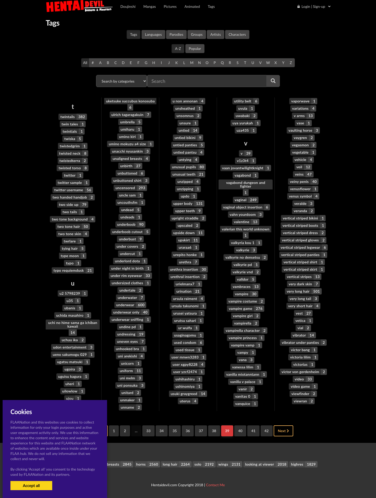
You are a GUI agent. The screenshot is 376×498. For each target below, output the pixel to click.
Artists (215, 34)
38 (214, 430)
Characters (237, 34)
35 (175, 430)
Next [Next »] (283, 430)
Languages (153, 34)
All (85, 62)
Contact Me (215, 485)
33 (148, 430)
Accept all (31, 485)
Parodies (176, 34)
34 (162, 430)
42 (267, 430)
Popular (195, 48)
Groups (197, 34)
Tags (133, 34)
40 (240, 430)
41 (253, 430)
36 (188, 430)
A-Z (178, 48)
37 (201, 430)
